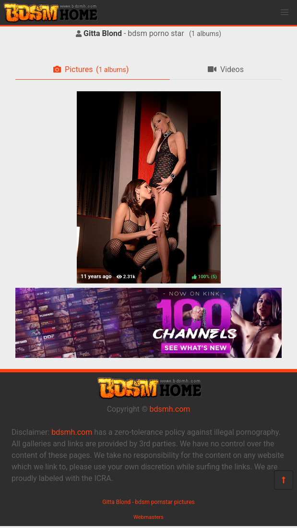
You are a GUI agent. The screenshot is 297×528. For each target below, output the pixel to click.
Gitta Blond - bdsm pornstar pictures (148, 502)
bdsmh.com (170, 409)
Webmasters (148, 517)
